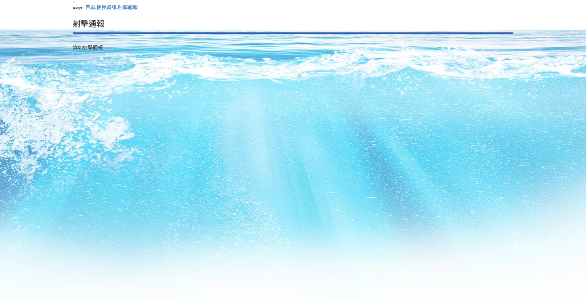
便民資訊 (106, 7)
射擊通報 (128, 7)
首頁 (90, 7)
